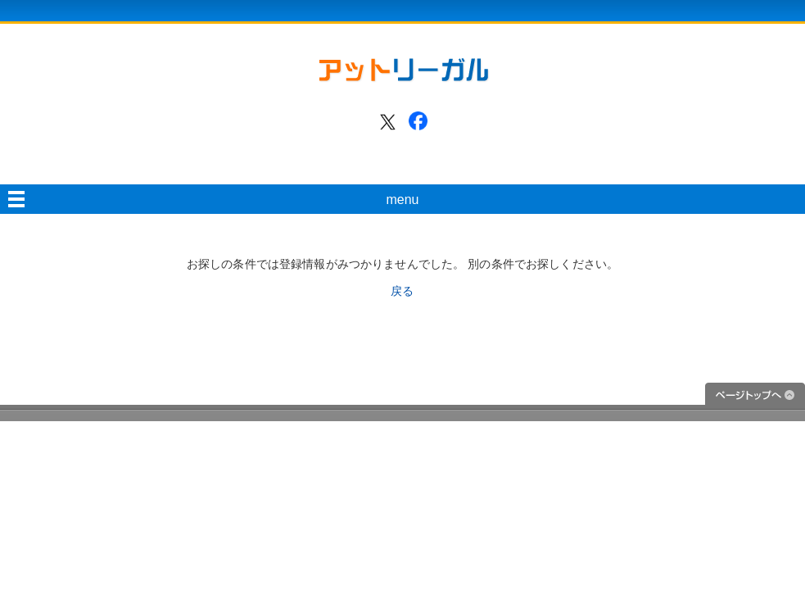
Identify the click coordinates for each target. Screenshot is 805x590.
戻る (402, 290)
